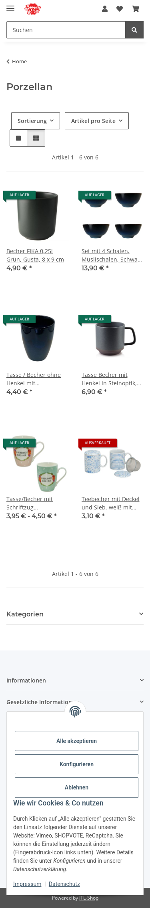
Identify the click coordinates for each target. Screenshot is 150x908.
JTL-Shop (88, 897)
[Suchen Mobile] (66, 29)
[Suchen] (134, 29)
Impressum (27, 884)
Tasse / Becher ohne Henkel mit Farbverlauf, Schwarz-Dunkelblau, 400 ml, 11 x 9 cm (37, 379)
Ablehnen (76, 787)
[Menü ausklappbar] (10, 5)
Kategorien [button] (25, 614)
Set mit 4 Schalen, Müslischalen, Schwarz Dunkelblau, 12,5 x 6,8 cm (112, 255)
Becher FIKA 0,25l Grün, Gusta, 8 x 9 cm (35, 255)
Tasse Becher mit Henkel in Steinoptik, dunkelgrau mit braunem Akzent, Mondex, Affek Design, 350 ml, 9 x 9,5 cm (111, 379)
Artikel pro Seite (93, 121)
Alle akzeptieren (76, 741)
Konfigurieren (77, 764)
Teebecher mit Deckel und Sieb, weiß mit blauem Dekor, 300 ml (111, 503)
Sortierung (32, 121)
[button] (105, 9)
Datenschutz (64, 884)
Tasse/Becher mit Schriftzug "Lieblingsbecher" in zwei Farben (33, 503)
